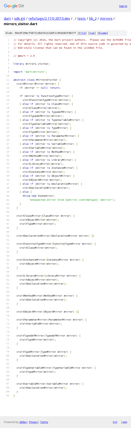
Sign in (123, 6)
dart (7, 18)
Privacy (33, 422)
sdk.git (19, 18)
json (124, 422)
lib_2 (93, 18)
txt (115, 422)
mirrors (106, 18)
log (92, 33)
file (82, 33)
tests (81, 18)
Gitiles (23, 422)
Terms (44, 422)
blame (103, 33)
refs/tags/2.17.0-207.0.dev (49, 18)
